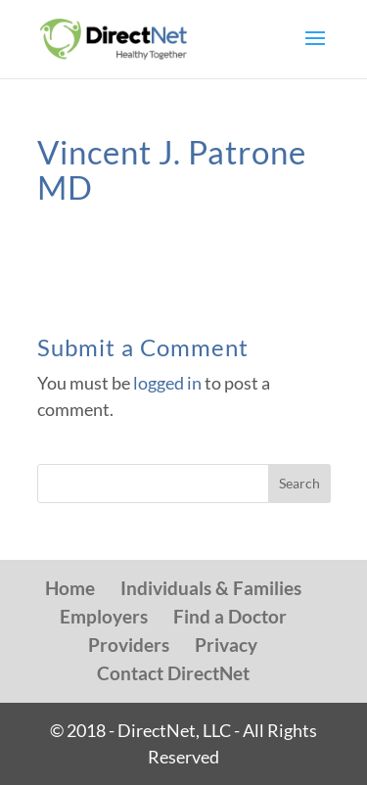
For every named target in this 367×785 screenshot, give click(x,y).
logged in (167, 382)
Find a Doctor (230, 616)
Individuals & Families (210, 588)
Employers (104, 616)
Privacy (226, 644)
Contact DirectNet (173, 673)
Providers (128, 644)
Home (70, 588)
